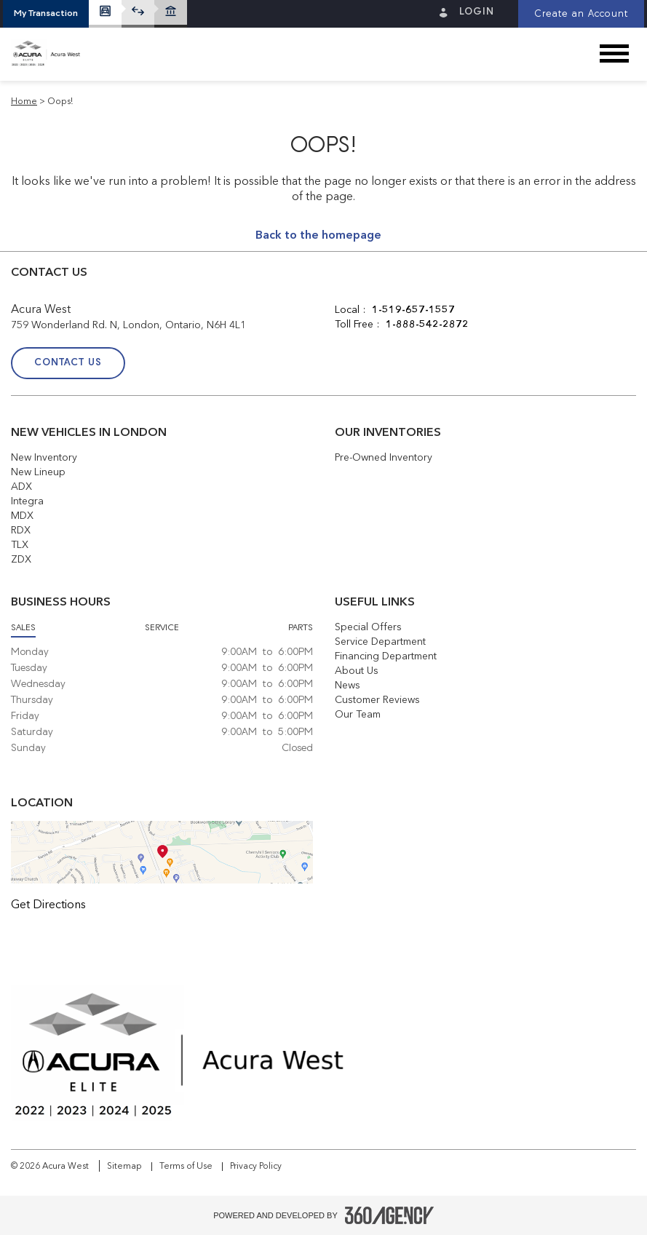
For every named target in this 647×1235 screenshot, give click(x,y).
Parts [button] (300, 628)
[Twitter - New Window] (388, 364)
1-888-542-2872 (427, 324)
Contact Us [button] (68, 363)
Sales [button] (23, 628)
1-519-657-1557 (413, 310)
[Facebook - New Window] (352, 364)
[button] (46, 14)
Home (24, 102)
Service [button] (162, 628)
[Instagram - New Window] (422, 364)
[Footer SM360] (389, 1215)
